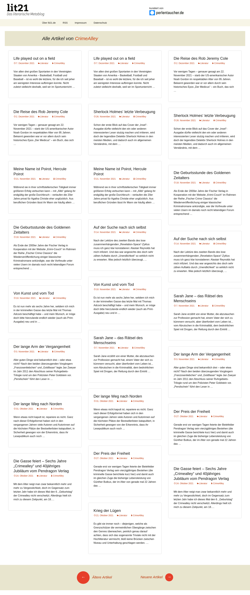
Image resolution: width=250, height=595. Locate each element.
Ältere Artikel (94, 577)
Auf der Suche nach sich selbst (120, 227)
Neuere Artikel (156, 577)
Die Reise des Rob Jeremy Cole (201, 58)
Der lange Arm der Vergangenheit (42, 346)
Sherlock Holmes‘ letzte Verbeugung (124, 112)
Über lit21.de (49, 22)
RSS (65, 22)
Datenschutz (100, 22)
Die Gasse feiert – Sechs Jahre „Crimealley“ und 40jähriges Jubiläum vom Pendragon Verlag (41, 466)
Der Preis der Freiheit (192, 411)
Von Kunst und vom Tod (114, 284)
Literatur (44, 63)
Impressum (81, 22)
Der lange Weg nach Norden (118, 396)
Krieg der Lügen (107, 510)
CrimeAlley (86, 38)
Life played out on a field (34, 58)
